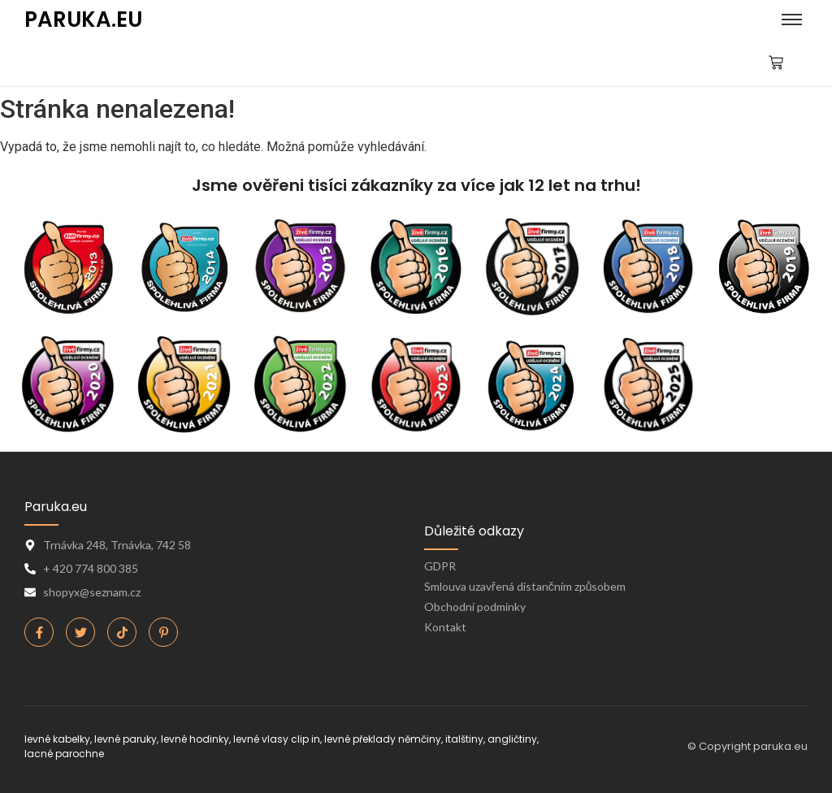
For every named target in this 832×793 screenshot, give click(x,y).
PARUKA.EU (83, 19)
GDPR (440, 566)
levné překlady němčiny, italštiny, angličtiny (430, 739)
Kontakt (445, 627)
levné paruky (125, 739)
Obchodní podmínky (475, 606)
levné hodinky (195, 739)
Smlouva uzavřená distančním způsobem (525, 586)
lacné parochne (64, 753)
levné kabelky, (58, 739)
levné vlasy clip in (276, 739)
